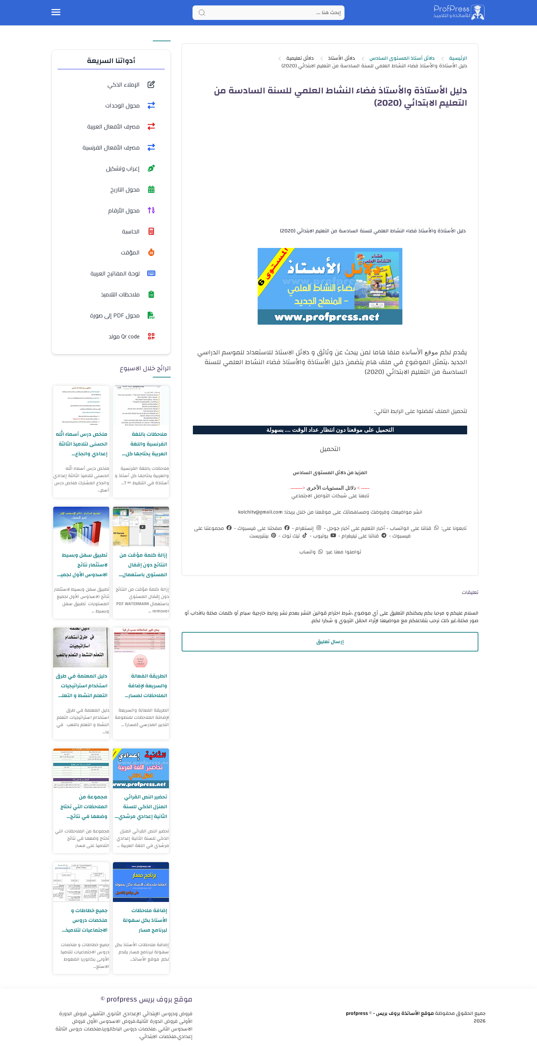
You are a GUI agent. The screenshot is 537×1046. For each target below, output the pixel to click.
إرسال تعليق (330, 641)
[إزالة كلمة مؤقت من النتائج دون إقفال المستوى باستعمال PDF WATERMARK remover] (141, 527)
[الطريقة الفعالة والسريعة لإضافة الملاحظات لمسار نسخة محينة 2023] (141, 647)
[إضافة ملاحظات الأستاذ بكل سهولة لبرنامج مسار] (141, 882)
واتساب (311, 552)
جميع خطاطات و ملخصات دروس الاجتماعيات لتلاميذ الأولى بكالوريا (85, 920)
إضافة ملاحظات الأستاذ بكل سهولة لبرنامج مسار (144, 920)
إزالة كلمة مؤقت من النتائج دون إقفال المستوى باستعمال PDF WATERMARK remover (143, 564)
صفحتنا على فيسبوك (263, 528)
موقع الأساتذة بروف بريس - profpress (390, 1013)
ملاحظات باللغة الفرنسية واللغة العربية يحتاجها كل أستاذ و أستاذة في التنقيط (145, 444)
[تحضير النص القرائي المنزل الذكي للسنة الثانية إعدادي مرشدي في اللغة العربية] (141, 768)
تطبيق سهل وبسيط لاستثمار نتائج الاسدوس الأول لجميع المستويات (81, 564)
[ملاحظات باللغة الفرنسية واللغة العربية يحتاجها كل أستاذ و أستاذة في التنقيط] (141, 406)
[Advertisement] (329, 174)
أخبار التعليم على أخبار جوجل (355, 528)
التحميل (330, 449)
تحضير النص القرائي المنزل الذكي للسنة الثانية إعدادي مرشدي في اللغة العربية (142, 806)
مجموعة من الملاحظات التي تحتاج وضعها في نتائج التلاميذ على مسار (83, 806)
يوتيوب (324, 536)
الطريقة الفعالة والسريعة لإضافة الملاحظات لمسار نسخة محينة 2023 (145, 685)
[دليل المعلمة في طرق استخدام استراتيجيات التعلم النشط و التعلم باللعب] (81, 647)
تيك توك (294, 536)
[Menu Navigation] (55, 12)
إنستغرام (308, 528)
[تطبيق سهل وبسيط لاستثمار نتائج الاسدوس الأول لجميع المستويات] (81, 527)
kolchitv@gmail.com (260, 512)
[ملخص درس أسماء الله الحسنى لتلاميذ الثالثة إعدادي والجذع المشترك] (81, 406)
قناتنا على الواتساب (414, 528)
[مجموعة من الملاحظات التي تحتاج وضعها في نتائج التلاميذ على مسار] (81, 768)
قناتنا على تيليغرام (364, 536)
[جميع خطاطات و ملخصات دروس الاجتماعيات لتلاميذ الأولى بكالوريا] (81, 882)
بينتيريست (263, 536)
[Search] (268, 12)
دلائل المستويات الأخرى (331, 488)
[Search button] (202, 12)
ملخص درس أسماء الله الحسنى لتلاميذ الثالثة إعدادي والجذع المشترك (83, 444)
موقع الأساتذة (420, 352)
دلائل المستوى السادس (320, 472)
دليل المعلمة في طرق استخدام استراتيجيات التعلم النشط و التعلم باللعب (81, 685)
